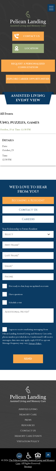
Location (31, 48)
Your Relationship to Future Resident (19, 228)
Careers (28, 219)
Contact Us (31, 36)
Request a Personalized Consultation (28, 65)
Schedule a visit (15, 302)
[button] (51, 8)
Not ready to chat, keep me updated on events (29, 286)
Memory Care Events (28, 436)
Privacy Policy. (35, 343)
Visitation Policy (28, 441)
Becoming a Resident (28, 200)
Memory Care (28, 414)
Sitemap (28, 466)
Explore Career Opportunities (28, 79)
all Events (6, 114)
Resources (28, 425)
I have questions (16, 294)
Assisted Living (28, 409)
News (28, 420)
